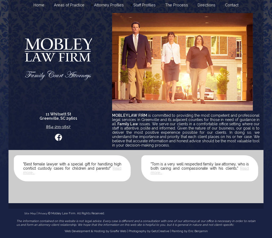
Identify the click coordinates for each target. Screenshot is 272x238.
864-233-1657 (58, 127)
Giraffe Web (118, 231)
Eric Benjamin (198, 231)
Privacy (42, 213)
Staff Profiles (144, 5)
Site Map (30, 213)
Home (38, 5)
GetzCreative (160, 231)
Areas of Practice (69, 5)
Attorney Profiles (109, 5)
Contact (232, 5)
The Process (176, 5)
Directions (206, 5)
